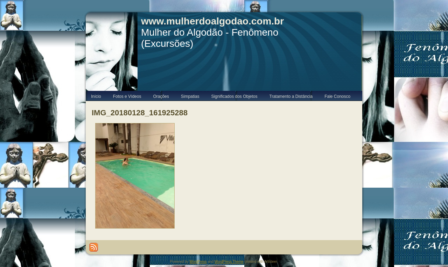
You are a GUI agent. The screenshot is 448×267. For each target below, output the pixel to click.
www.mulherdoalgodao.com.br (212, 21)
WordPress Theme (229, 262)
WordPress (197, 262)
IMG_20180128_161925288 (140, 112)
